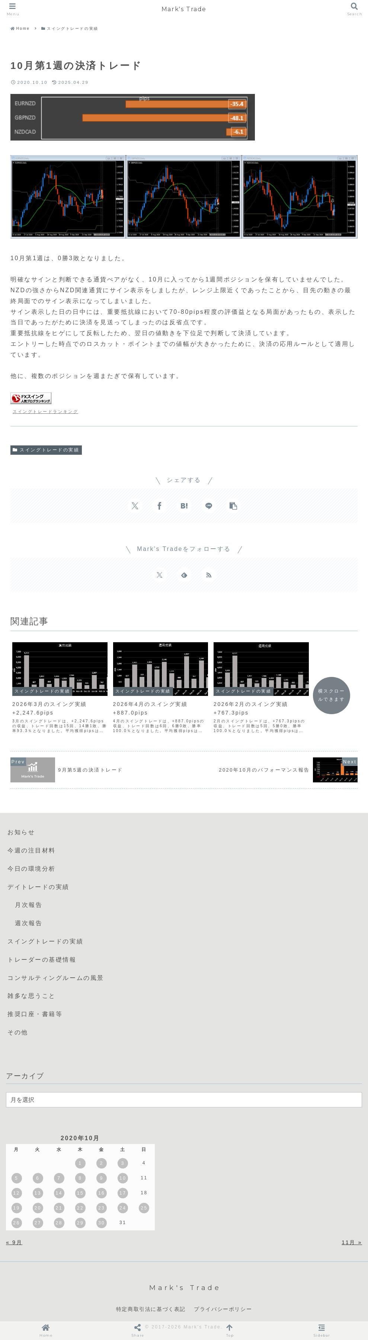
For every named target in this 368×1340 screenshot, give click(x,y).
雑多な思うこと (31, 996)
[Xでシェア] (135, 505)
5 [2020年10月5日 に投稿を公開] (16, 1178)
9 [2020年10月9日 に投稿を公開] (101, 1178)
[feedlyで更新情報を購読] (184, 574)
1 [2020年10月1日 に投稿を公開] (80, 1163)
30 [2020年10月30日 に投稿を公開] (101, 1223)
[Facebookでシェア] (159, 505)
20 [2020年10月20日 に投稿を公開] (37, 1208)
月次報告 (28, 905)
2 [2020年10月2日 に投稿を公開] (101, 1163)
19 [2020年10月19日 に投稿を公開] (16, 1208)
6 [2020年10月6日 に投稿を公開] (37, 1178)
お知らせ (21, 832)
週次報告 (28, 923)
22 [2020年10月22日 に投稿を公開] (80, 1208)
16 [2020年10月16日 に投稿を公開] (101, 1193)
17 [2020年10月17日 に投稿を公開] (122, 1193)
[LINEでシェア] (208, 505)
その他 (17, 1032)
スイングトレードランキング (45, 411)
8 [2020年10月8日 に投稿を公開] (80, 1178)
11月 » (352, 1242)
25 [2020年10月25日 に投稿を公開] (144, 1208)
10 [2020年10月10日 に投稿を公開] (122, 1178)
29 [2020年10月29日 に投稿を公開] (80, 1223)
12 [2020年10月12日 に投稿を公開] (16, 1193)
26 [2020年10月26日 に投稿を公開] (16, 1223)
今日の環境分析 (31, 869)
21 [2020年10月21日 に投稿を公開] (59, 1208)
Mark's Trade (184, 9)
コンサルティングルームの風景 (55, 978)
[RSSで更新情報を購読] (208, 574)
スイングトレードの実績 (46, 450)
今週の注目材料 (31, 850)
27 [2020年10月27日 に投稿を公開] (37, 1223)
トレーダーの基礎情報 (42, 959)
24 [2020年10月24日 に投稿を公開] (122, 1208)
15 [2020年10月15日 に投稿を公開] (80, 1193)
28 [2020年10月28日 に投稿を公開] (59, 1223)
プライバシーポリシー (223, 1309)
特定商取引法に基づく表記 (151, 1309)
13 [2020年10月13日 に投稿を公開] (37, 1193)
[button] (233, 505)
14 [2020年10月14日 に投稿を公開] (59, 1193)
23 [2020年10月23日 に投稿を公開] (101, 1208)
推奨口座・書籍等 (35, 1014)
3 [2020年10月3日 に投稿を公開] (123, 1163)
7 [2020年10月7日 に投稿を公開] (59, 1178)
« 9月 (14, 1242)
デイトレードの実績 (38, 887)
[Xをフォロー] (159, 574)
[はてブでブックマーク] (184, 505)
